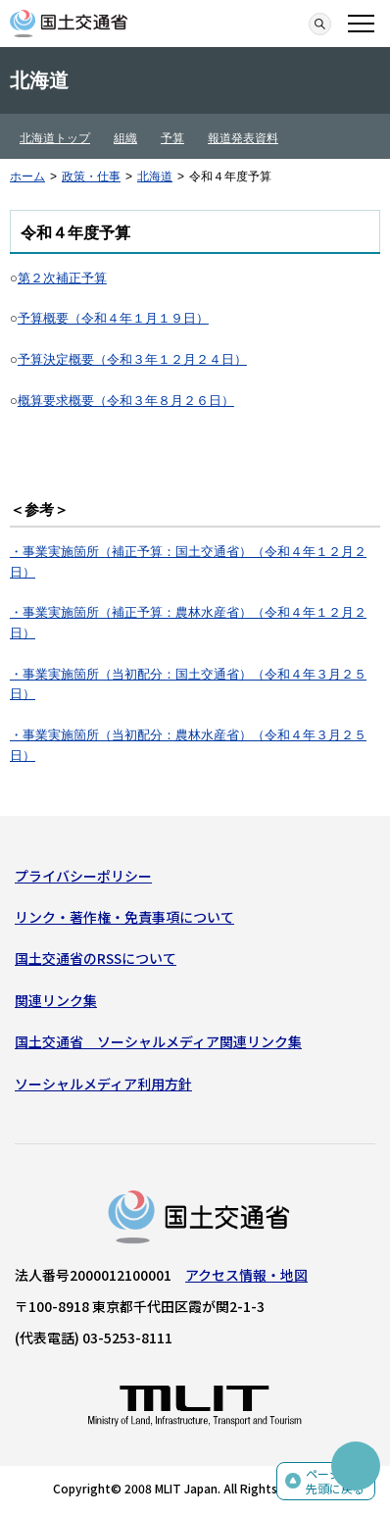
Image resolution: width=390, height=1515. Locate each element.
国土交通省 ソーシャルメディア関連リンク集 (158, 1041)
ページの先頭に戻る (335, 1481)
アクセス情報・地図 (246, 1275)
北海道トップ (55, 138)
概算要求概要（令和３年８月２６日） (126, 400)
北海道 (154, 176)
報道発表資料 (243, 138)
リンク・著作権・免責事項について (124, 917)
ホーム (27, 176)
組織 (125, 138)
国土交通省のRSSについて (95, 958)
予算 (172, 138)
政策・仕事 (91, 176)
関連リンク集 (56, 1000)
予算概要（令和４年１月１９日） (113, 318)
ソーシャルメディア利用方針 (103, 1083)
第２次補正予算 (62, 278)
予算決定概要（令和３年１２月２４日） (132, 359)
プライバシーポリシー (83, 875)
